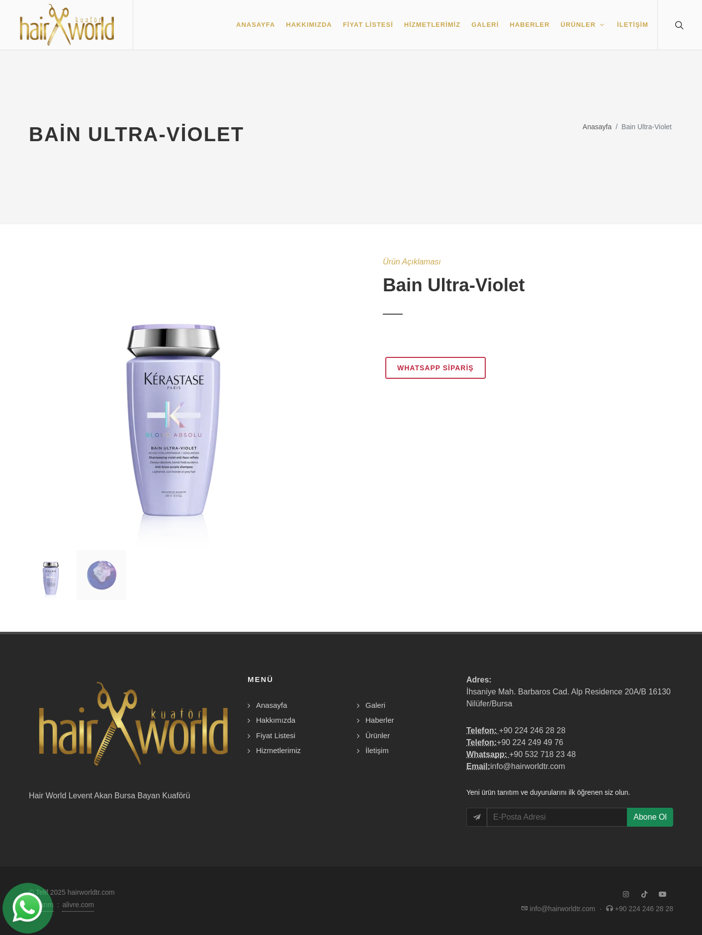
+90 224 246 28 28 (532, 730)
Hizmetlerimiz (278, 750)
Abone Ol (650, 817)
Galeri (375, 705)
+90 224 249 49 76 (530, 742)
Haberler (379, 720)
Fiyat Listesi (275, 735)
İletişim (377, 750)
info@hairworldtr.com (527, 766)
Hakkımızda (275, 720)
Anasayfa (597, 127)
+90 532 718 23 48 (542, 754)
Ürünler (377, 735)
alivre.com (78, 905)
